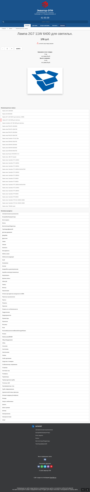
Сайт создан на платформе (45, 477)
